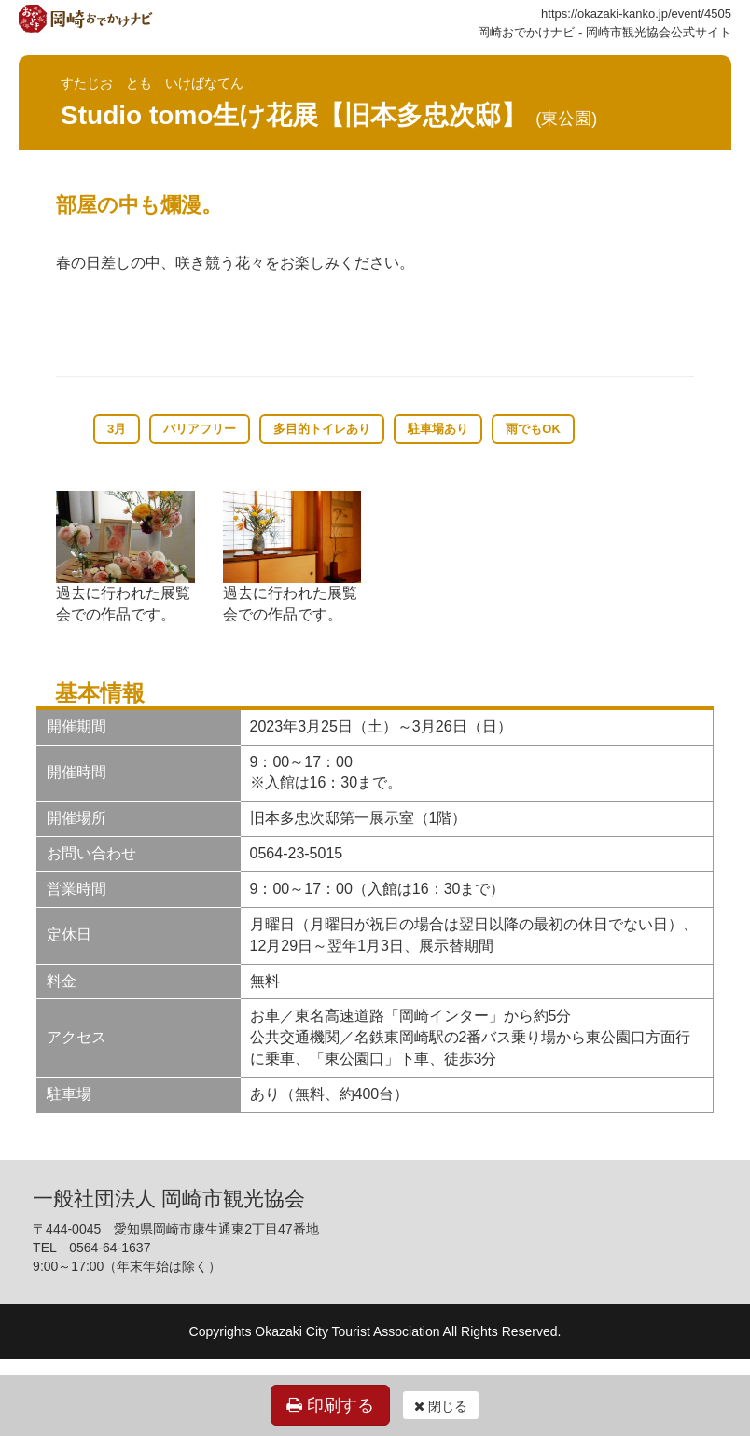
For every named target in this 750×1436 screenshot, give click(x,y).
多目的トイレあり (321, 429)
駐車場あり (438, 429)
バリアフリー (199, 429)
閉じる (440, 1406)
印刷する (330, 1405)
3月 (116, 429)
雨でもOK (533, 429)
